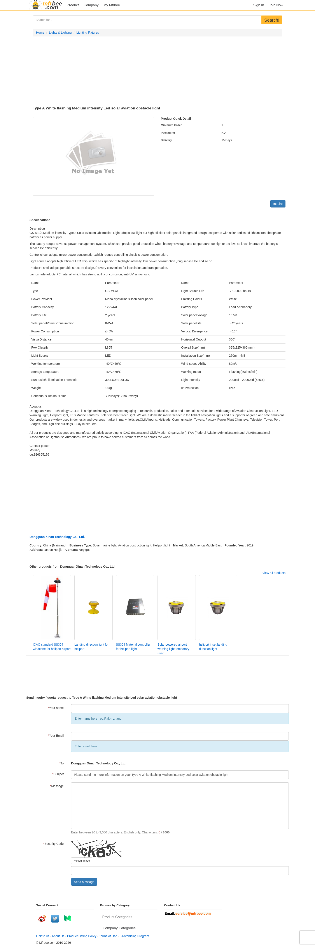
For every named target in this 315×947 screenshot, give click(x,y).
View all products (273, 573)
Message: (57, 786)
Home (40, 32)
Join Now (276, 5)
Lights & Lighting (60, 32)
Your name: (56, 708)
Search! (271, 20)
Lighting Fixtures (87, 32)
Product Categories (117, 917)
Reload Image (82, 860)
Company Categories (119, 928)
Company (91, 5)
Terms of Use (108, 936)
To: (62, 763)
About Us (58, 936)
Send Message (84, 882)
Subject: (58, 774)
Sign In (258, 5)
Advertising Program (134, 936)
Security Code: (54, 843)
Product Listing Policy (81, 936)
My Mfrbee (111, 5)
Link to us (42, 936)
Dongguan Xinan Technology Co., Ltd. (57, 537)
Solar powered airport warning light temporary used (173, 649)
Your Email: (56, 735)
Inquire (278, 204)
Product (73, 5)
